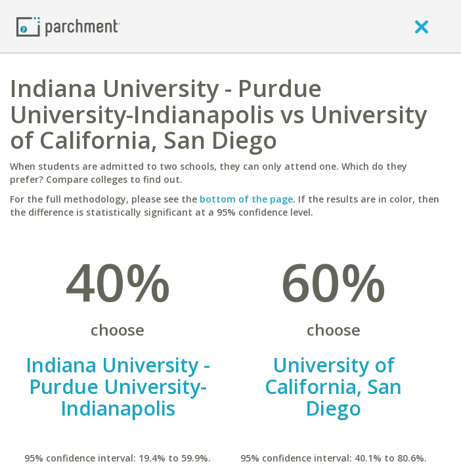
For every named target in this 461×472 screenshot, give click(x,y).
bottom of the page (246, 199)
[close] (421, 26)
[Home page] (68, 26)
